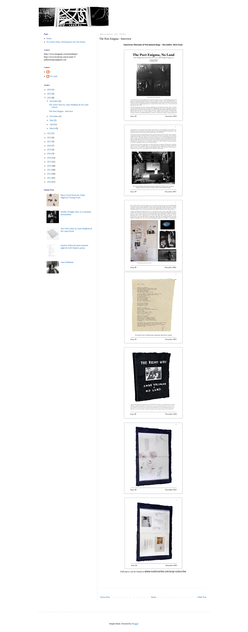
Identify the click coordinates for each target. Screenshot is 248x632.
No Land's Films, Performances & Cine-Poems (65, 42)
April (52, 124)
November (54, 116)
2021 (49, 141)
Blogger (135, 624)
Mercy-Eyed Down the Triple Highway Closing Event (73, 196)
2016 (49, 157)
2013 (49, 170)
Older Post (202, 597)
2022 (49, 137)
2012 (49, 174)
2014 (49, 166)
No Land (53, 76)
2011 (49, 178)
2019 (49, 149)
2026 (49, 89)
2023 (49, 133)
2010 (49, 182)
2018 (49, 153)
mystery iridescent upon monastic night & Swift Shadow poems (75, 246)
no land (44, 12)
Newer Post (105, 597)
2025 (49, 93)
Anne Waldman (67, 262)
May (52, 120)
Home (153, 597)
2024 (49, 97)
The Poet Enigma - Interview (61, 111)
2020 (49, 145)
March (52, 128)
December (54, 101)
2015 (49, 161)
